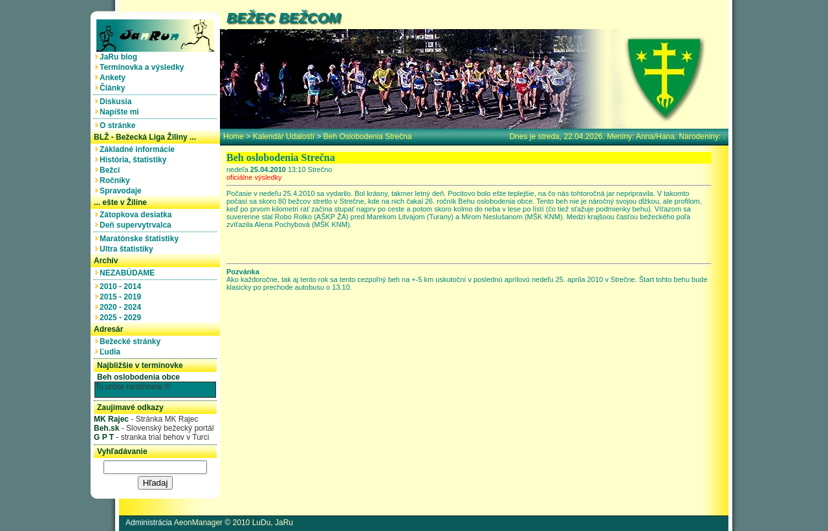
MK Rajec (111, 419)
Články (114, 87)
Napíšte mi (121, 111)
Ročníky (117, 180)
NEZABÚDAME (129, 272)
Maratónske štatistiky (141, 238)
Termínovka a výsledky (144, 67)
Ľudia (112, 351)
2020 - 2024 (123, 307)
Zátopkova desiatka (138, 214)
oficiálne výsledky (254, 177)
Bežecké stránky (132, 341)
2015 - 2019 (123, 296)
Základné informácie (139, 149)
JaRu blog (121, 56)
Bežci (112, 170)
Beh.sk (106, 428)
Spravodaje (123, 190)
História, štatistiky (135, 159)
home (233, 136)
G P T (104, 437)
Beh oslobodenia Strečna (367, 136)
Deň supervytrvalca (137, 225)
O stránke (120, 125)
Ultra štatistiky (128, 249)
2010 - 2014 (123, 286)
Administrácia (148, 522)
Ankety (115, 77)
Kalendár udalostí (283, 136)
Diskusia (118, 101)
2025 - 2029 (123, 317)
